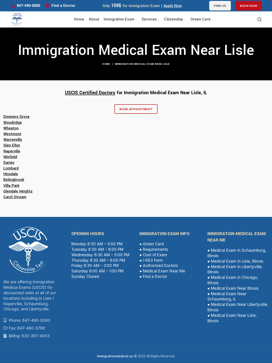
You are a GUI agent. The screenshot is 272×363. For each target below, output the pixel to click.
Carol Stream (14, 197)
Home (106, 64)
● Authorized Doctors (158, 265)
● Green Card (151, 244)
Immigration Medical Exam (151, 92)
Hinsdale (10, 174)
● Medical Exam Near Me (162, 271)
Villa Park (11, 185)
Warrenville (12, 139)
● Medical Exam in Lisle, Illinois (235, 261)
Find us (220, 6)
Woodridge (12, 122)
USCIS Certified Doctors (90, 92)
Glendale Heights (18, 191)
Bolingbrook (13, 179)
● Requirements (153, 249)
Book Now (248, 6)
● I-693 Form (151, 260)
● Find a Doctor (153, 276)
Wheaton (11, 128)
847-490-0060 (28, 5)
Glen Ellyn (11, 145)
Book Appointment (136, 109)
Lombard (11, 168)
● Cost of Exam (153, 255)
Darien (8, 162)
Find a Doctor (63, 5)
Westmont (12, 134)
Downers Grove (16, 116)
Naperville (11, 151)
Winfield (10, 157)
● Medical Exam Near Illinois (233, 288)
